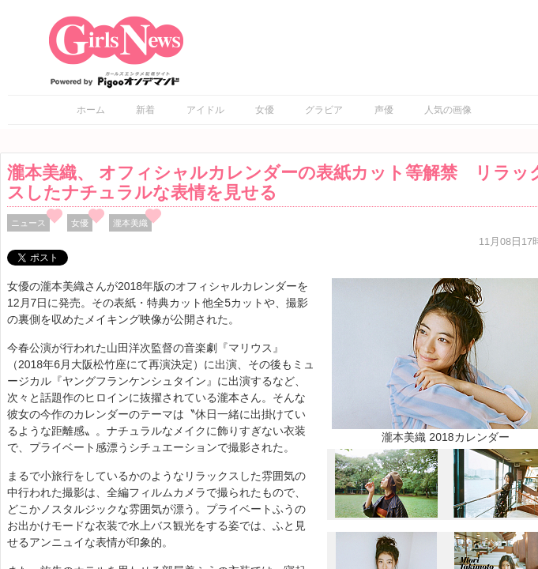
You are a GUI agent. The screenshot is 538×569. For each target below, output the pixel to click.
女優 (264, 109)
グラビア (324, 109)
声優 (383, 109)
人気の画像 (448, 109)
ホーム (91, 109)
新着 (145, 109)
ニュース (28, 223)
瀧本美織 (130, 223)
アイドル (205, 109)
